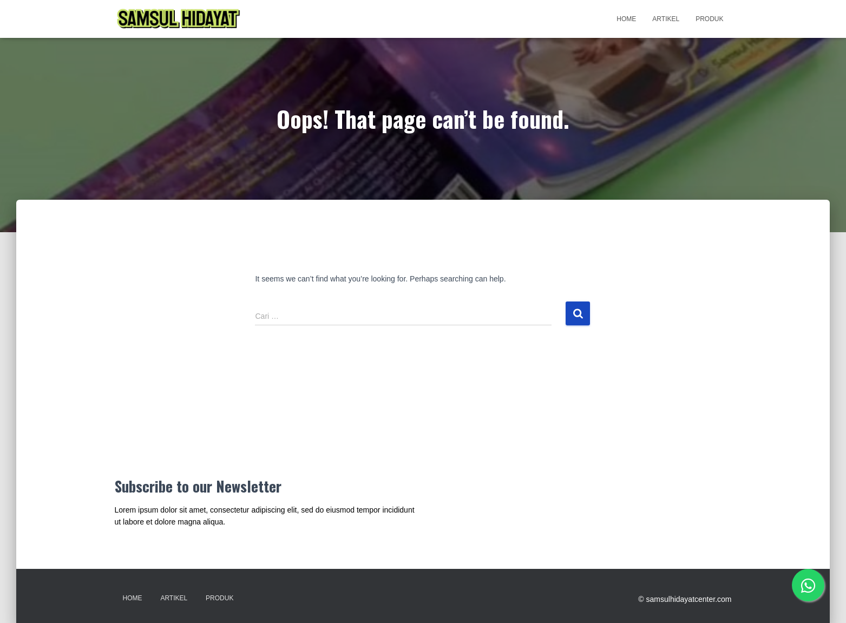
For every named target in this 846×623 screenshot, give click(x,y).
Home (626, 19)
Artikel (665, 19)
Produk (709, 19)
